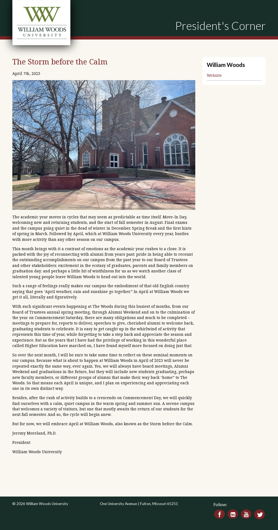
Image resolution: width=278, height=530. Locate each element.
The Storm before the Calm (60, 62)
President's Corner (220, 25)
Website (214, 75)
